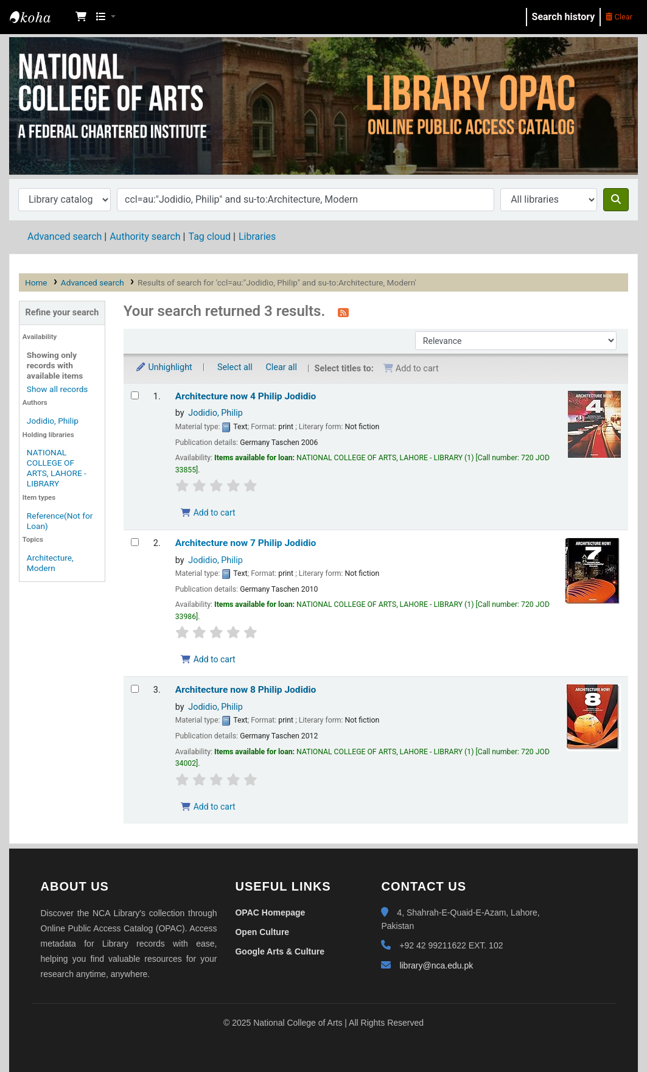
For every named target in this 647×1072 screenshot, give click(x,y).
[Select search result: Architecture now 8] (135, 689)
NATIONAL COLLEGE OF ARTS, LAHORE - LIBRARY (56, 467)
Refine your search (62, 312)
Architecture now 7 (246, 543)
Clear (619, 16)
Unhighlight (163, 367)
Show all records (57, 389)
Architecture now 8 (246, 689)
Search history (563, 17)
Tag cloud (209, 236)
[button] (81, 17)
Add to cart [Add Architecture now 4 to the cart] (208, 512)
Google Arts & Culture (279, 951)
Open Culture (262, 932)
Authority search (145, 236)
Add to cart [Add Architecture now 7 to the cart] (208, 659)
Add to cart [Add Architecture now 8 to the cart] (208, 806)
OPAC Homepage (270, 912)
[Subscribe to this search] (343, 312)
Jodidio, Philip (53, 421)
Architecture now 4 (246, 396)
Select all (235, 367)
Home (36, 282)
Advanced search (64, 236)
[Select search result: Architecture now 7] (135, 542)
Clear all (281, 367)
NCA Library (40, 17)
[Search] (616, 199)
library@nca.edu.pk (436, 965)
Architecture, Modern (50, 563)
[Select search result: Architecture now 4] (135, 395)
